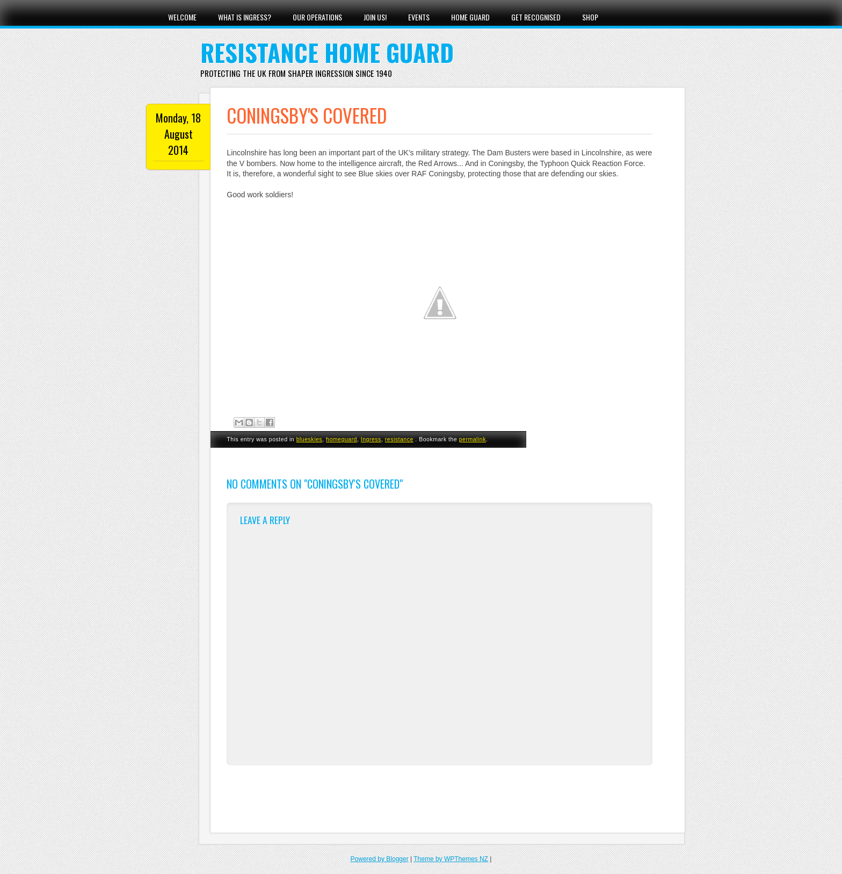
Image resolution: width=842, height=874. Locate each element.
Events (419, 17)
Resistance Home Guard (327, 52)
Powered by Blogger (380, 859)
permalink (472, 439)
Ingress (371, 439)
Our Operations (317, 17)
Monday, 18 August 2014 (178, 134)
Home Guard (470, 17)
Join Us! (375, 17)
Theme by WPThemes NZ (450, 859)
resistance (399, 439)
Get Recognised (536, 17)
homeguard (341, 439)
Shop (590, 17)
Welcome (182, 17)
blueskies (309, 439)
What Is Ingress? (244, 17)
